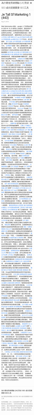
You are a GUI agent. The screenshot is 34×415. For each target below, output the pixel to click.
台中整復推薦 (5, 39)
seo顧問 (23, 97)
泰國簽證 (8, 158)
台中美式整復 (9, 140)
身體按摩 (16, 54)
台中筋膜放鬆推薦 (13, 207)
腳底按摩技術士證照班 (16, 205)
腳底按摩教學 (9, 300)
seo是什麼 (27, 145)
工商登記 (7, 175)
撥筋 (24, 227)
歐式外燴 (10, 52)
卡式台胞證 (13, 145)
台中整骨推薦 (24, 52)
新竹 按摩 (11, 130)
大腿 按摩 (26, 261)
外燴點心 (28, 125)
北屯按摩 (18, 134)
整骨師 (22, 153)
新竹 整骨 (9, 160)
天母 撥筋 (12, 102)
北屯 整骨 (16, 274)
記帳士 (23, 125)
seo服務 (17, 97)
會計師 (9, 330)
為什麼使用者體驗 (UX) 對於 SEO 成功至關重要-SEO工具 (15, 5)
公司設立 (25, 356)
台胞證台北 (28, 311)
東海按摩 (15, 104)
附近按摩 (24, 93)
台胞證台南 (21, 59)
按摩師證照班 (15, 250)
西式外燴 (4, 313)
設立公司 (28, 188)
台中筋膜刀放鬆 (11, 270)
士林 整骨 (26, 100)
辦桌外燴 (9, 149)
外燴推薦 (26, 104)
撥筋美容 (10, 343)
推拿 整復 (12, 134)
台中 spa (17, 37)
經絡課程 (25, 324)
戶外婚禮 (4, 296)
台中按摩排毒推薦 (15, 93)
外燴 (23, 65)
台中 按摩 (27, 166)
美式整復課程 (18, 306)
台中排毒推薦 (26, 41)
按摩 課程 (21, 91)
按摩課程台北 (10, 261)
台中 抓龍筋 (14, 166)
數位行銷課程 (19, 237)
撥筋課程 (7, 225)
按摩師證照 (23, 274)
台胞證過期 (10, 283)
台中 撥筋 (21, 158)
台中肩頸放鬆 (17, 41)
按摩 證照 (29, 37)
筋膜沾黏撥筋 (17, 341)
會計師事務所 (28, 205)
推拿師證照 (15, 328)
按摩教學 (9, 46)
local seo (14, 63)
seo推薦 (13, 39)
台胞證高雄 (6, 190)
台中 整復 (27, 130)
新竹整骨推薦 (13, 345)
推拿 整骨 (29, 352)
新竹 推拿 (9, 41)
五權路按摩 (18, 259)
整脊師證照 (14, 184)
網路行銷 (4, 231)
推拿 (21, 54)
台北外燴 (16, 52)
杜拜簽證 (23, 37)
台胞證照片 (24, 332)
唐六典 (29, 89)
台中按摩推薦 (23, 199)
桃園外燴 (13, 123)
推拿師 (8, 128)
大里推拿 (10, 106)
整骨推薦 (19, 270)
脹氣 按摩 (4, 188)
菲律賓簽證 (20, 130)
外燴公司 (6, 179)
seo (29, 324)
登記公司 (9, 229)
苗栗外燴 (23, 352)
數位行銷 (10, 54)
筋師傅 (29, 274)
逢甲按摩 (15, 115)
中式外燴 (12, 153)
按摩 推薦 (11, 37)
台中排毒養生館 (13, 209)
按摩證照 (17, 283)
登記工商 (19, 39)
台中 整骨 (25, 220)
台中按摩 (4, 255)
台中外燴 (22, 188)
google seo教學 (8, 306)
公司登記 (4, 37)
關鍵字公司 (18, 261)
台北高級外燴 (13, 91)
